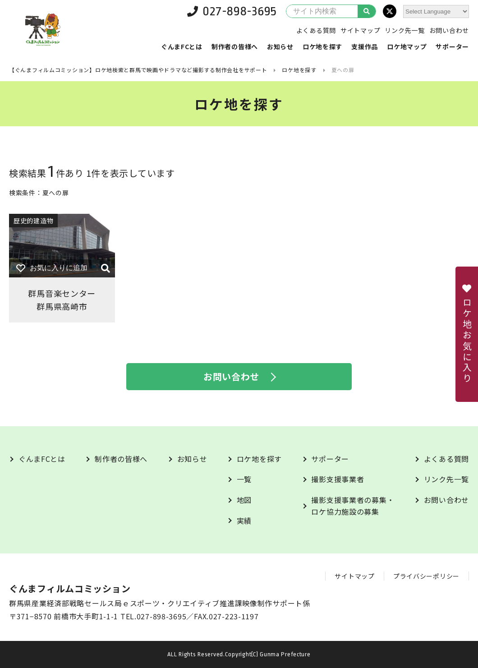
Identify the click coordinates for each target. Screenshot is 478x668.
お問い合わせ (449, 30)
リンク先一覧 (404, 30)
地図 (244, 499)
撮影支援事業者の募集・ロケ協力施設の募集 (352, 505)
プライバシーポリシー (426, 575)
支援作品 (364, 46)
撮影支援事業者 (337, 479)
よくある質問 (316, 30)
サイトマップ (360, 30)
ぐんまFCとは (181, 46)
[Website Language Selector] (436, 11)
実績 (244, 520)
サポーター (452, 46)
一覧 (244, 479)
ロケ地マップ (407, 46)
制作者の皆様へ (234, 46)
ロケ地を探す (322, 46)
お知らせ (280, 46)
